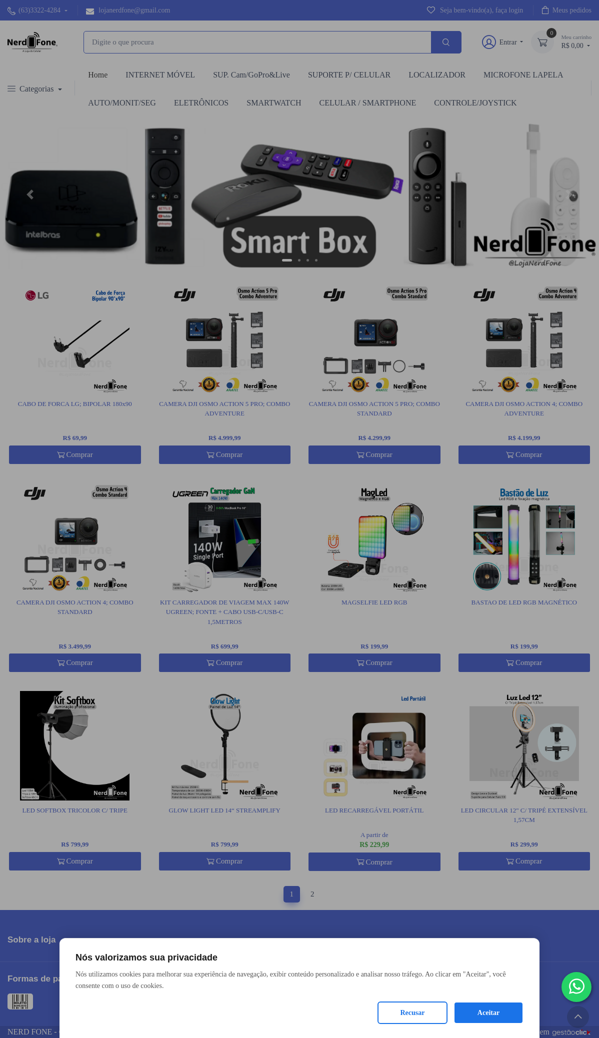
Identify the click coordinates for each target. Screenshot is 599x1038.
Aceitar (489, 1012)
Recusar (412, 1012)
